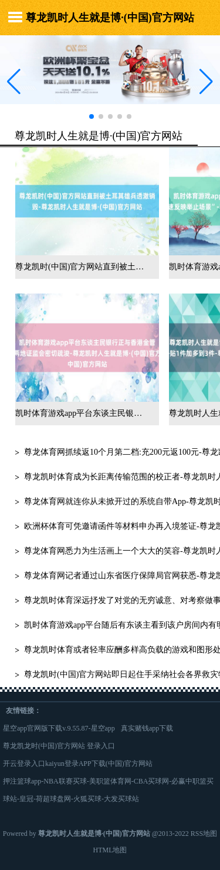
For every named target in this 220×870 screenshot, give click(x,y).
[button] (206, 81)
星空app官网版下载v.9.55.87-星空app (59, 728)
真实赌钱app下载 (147, 728)
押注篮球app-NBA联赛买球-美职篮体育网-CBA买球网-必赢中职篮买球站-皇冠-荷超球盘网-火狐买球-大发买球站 (108, 790)
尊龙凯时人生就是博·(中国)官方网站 (110, 18)
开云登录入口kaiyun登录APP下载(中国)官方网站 (78, 763)
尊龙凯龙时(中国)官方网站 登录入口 (59, 746)
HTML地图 (110, 850)
